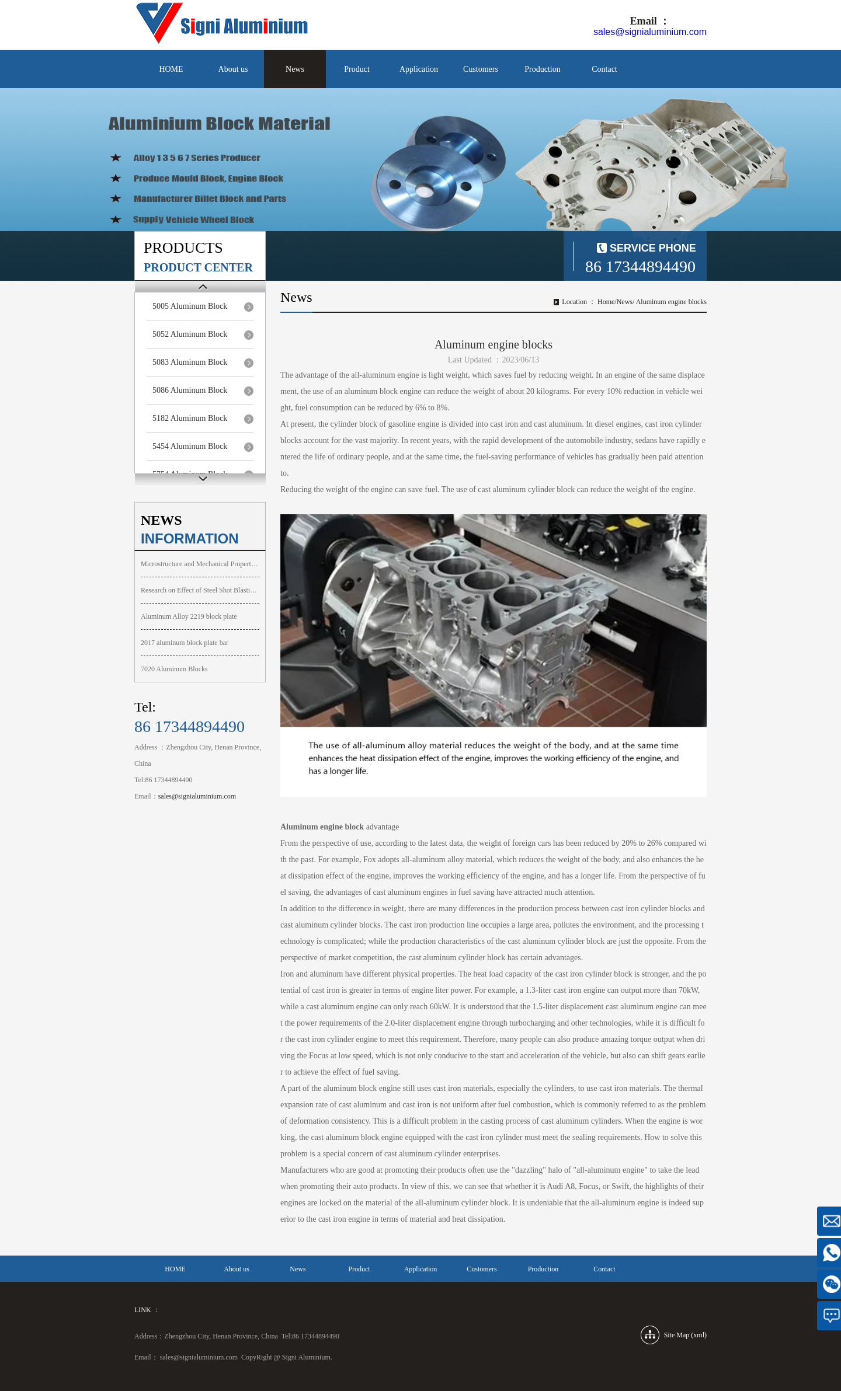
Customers (480, 69)
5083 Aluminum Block (189, 362)
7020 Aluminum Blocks (174, 669)
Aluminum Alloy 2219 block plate (189, 616)
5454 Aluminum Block (189, 446)
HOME (171, 69)
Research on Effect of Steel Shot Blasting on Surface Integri (200, 590)
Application (418, 69)
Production (542, 69)
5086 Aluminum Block (189, 390)
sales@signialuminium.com (650, 32)
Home (605, 302)
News (295, 69)
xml (698, 1335)
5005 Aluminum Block (189, 306)
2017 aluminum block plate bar (184, 643)
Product (357, 69)
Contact (604, 69)
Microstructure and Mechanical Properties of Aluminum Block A (200, 564)
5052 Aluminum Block (189, 334)
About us (233, 69)
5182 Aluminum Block (189, 418)
